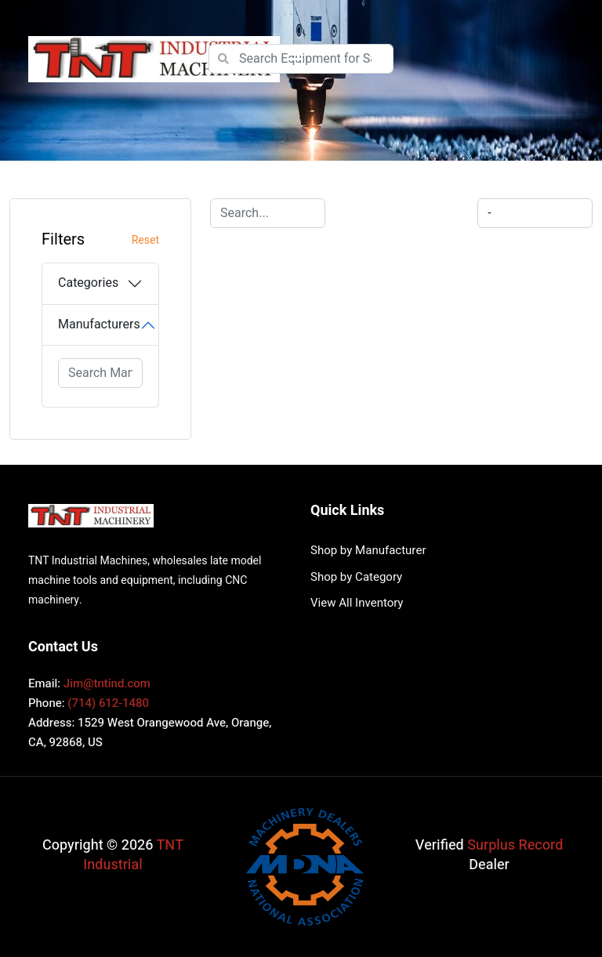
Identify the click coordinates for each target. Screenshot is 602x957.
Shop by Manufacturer (368, 550)
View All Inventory (356, 602)
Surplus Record (515, 845)
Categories (88, 283)
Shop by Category (356, 576)
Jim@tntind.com (106, 683)
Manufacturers (99, 324)
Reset (145, 240)
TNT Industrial (133, 855)
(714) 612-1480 (108, 703)
